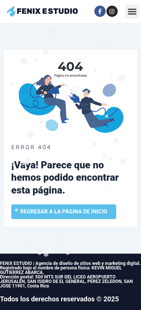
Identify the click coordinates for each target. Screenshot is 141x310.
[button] (132, 12)
